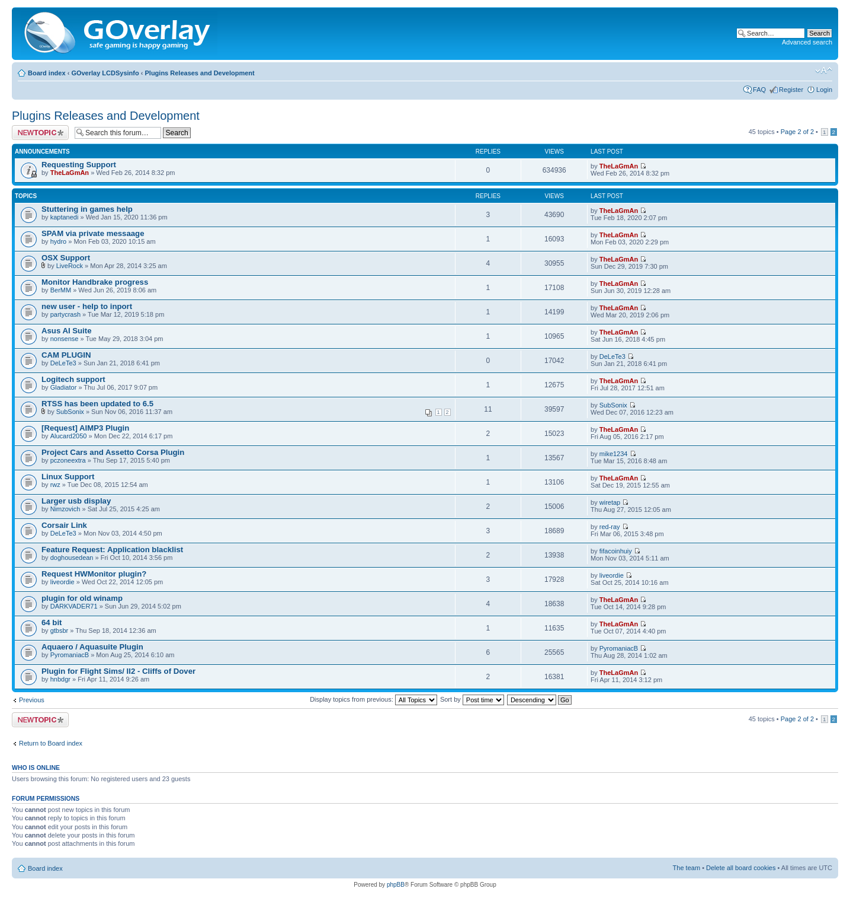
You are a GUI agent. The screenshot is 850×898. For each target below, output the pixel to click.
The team (686, 867)
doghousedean (72, 557)
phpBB (396, 884)
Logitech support (73, 379)
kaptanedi (64, 217)
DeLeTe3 (63, 363)
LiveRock (69, 265)
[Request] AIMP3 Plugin (85, 427)
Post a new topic (40, 132)
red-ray (609, 526)
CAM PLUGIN (66, 355)
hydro (58, 241)
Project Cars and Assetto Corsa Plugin (112, 452)
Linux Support (67, 476)
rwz (55, 484)
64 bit (51, 622)
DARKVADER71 (74, 606)
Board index (47, 73)
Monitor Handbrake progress (94, 282)
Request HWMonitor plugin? (93, 573)
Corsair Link (64, 525)
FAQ (759, 89)
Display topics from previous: (373, 699)
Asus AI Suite (66, 330)
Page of (797, 131)
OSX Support (65, 257)
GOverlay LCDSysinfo (105, 73)
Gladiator (63, 387)
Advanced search (807, 42)
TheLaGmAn (69, 172)
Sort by (472, 699)
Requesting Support (78, 164)
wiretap (609, 502)
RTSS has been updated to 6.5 (97, 403)
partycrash (65, 314)
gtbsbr (59, 630)
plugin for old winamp (82, 598)
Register (791, 89)
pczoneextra (68, 460)
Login (824, 89)
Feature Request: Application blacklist (112, 549)
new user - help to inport (86, 306)
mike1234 (613, 453)
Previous (31, 699)
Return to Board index (50, 743)
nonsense (64, 338)
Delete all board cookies (740, 867)
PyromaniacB (69, 654)
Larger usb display (76, 500)
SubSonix (70, 411)
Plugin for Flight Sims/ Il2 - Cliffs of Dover (118, 671)
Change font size (823, 70)
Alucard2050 (68, 436)
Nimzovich (65, 508)
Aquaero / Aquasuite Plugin (92, 646)
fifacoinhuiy (615, 551)
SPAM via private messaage (92, 233)
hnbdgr (60, 679)
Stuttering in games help (87, 209)
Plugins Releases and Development (200, 73)
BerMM (60, 290)
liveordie (62, 581)
